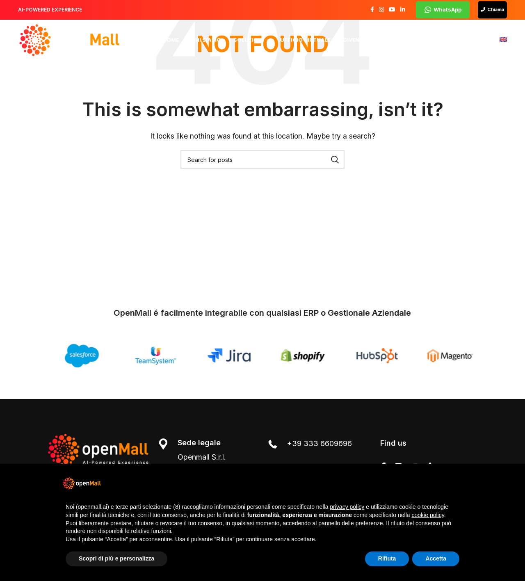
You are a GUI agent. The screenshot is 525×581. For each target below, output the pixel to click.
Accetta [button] (435, 558)
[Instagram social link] (381, 10)
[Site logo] (69, 40)
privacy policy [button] (347, 507)
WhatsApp (442, 10)
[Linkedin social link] (403, 10)
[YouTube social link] (392, 10)
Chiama (492, 10)
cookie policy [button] (428, 515)
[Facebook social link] (372, 10)
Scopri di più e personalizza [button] (116, 558)
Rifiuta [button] (387, 558)
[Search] (262, 159)
